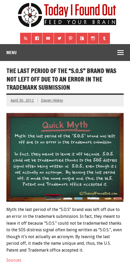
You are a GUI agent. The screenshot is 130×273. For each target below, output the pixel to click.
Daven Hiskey (52, 100)
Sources (13, 260)
